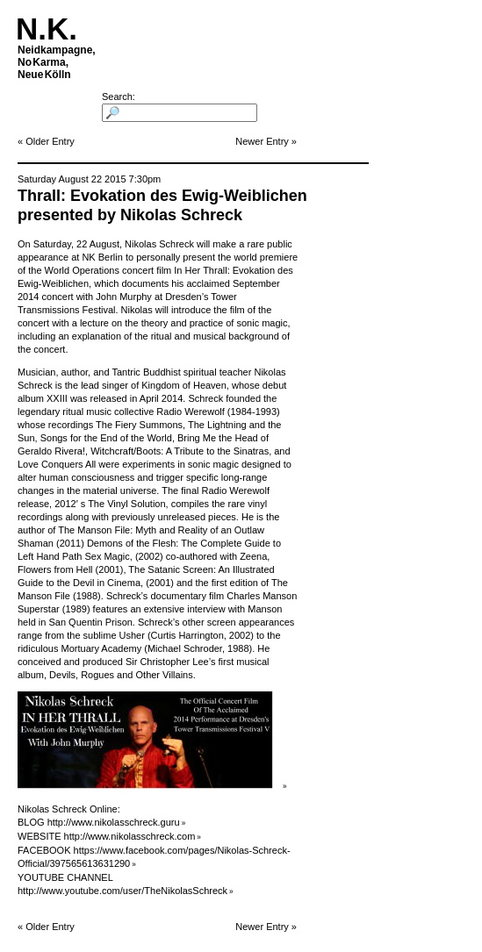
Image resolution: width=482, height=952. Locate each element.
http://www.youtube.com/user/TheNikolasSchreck (122, 890)
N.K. (46, 28)
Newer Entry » (266, 141)
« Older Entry (46, 141)
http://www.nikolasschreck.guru (113, 822)
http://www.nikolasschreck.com (130, 836)
